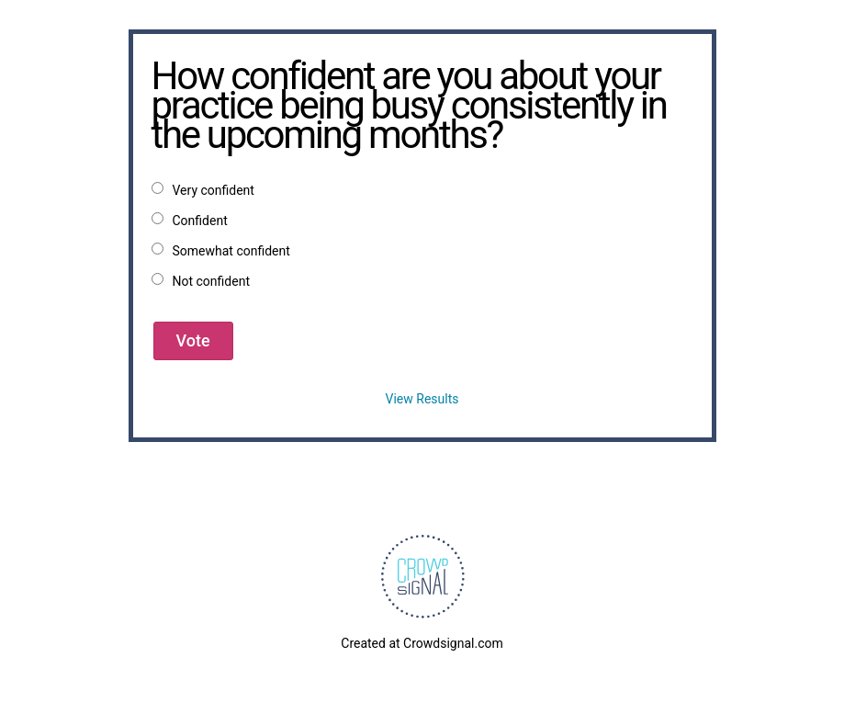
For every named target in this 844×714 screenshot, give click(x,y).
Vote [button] (193, 340)
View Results (422, 398)
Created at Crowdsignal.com (421, 643)
